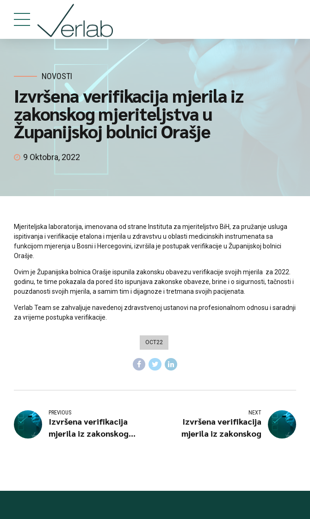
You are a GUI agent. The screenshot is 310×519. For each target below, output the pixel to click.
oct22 (154, 342)
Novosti (57, 76)
